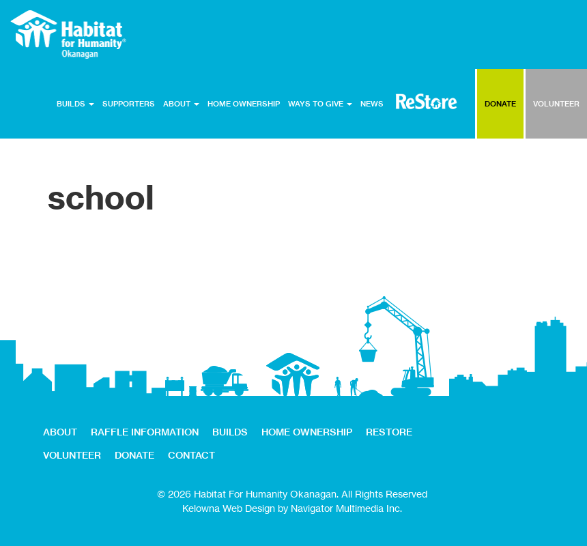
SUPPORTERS (128, 104)
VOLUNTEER (556, 104)
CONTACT (191, 455)
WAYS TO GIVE (320, 104)
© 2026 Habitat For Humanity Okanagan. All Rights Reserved (292, 494)
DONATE (500, 104)
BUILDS (75, 104)
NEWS (372, 104)
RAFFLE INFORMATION (145, 432)
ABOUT (181, 104)
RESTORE (426, 101)
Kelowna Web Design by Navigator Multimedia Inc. (292, 508)
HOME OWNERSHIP (243, 104)
